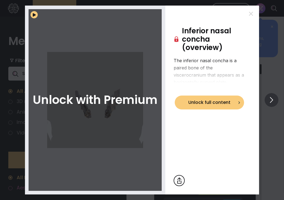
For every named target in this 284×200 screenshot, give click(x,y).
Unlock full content (209, 102)
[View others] (271, 100)
